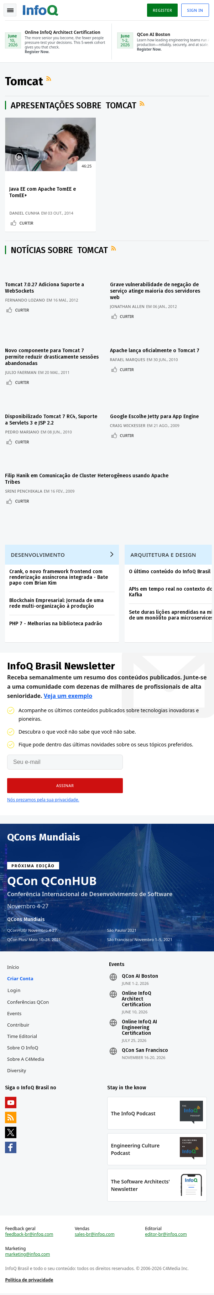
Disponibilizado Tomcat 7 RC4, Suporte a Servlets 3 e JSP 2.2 (41, 416)
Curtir (27, 224)
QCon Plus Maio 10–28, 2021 (34, 936)
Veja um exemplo (68, 693)
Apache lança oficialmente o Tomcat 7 (157, 351)
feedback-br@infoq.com (30, 1235)
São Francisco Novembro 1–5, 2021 (140, 936)
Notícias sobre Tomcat (60, 253)
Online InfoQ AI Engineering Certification (139, 1026)
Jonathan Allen (129, 309)
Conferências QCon (28, 1000)
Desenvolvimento (38, 550)
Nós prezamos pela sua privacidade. (43, 797)
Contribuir (19, 1023)
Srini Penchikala (24, 485)
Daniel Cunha (25, 208)
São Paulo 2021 (122, 927)
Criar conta (21, 977)
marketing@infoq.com (28, 1255)
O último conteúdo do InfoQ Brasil (170, 568)
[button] (65, 782)
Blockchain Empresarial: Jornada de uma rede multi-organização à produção (57, 599)
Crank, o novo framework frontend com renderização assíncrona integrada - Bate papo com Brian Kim (59, 573)
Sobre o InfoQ (23, 1046)
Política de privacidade (30, 1281)
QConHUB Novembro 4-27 (32, 927)
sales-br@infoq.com (95, 1235)
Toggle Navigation (10, 10)
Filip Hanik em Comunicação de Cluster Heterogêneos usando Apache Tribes (51, 473)
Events (15, 1012)
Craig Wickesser (130, 422)
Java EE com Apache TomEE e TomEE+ (33, 193)
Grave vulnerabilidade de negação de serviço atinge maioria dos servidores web (157, 294)
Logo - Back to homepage (41, 9)
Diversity (17, 1069)
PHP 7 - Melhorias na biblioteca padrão (56, 620)
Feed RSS (50, 80)
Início (14, 965)
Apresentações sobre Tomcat (74, 107)
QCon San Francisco (145, 1049)
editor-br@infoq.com (166, 1235)
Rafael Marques (129, 359)
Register (161, 10)
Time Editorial (23, 1035)
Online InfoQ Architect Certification (136, 997)
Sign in (195, 10)
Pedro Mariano (23, 428)
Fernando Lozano (26, 303)
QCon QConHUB (52, 878)
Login (14, 989)
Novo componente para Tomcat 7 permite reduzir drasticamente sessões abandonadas (45, 357)
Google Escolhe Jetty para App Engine (156, 413)
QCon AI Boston (140, 975)
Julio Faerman (21, 372)
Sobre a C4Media (26, 1057)
